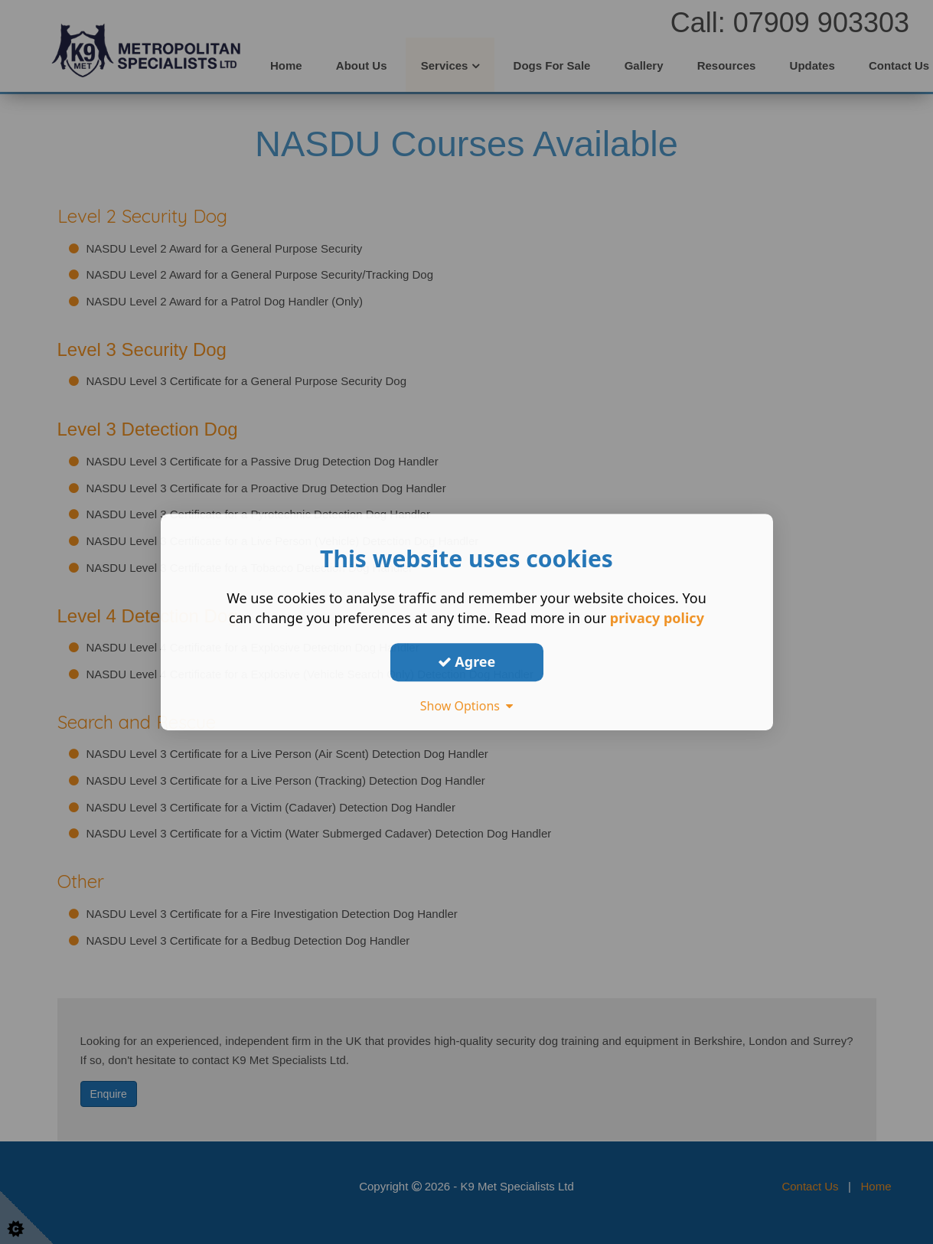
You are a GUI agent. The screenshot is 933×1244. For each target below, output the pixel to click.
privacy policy (657, 618)
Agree (467, 661)
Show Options (467, 705)
